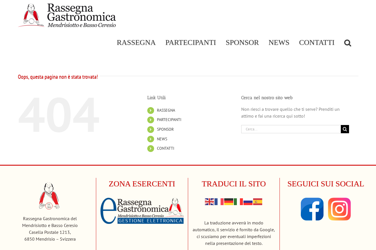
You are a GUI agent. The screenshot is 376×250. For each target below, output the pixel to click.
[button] (348, 42)
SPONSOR (165, 129)
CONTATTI (165, 148)
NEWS (162, 138)
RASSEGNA (166, 110)
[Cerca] (345, 129)
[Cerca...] (291, 129)
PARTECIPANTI (169, 119)
